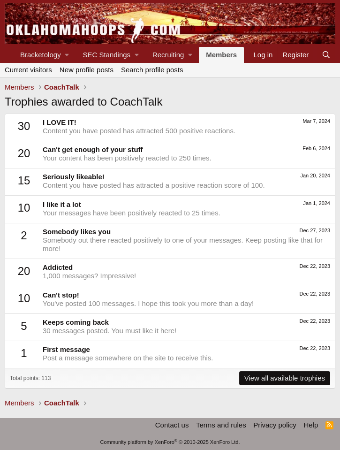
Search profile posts (152, 70)
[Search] (326, 55)
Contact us (172, 425)
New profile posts (86, 70)
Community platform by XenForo (170, 442)
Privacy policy (274, 425)
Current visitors (28, 70)
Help (310, 425)
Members (221, 55)
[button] (44, 55)
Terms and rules (221, 425)
